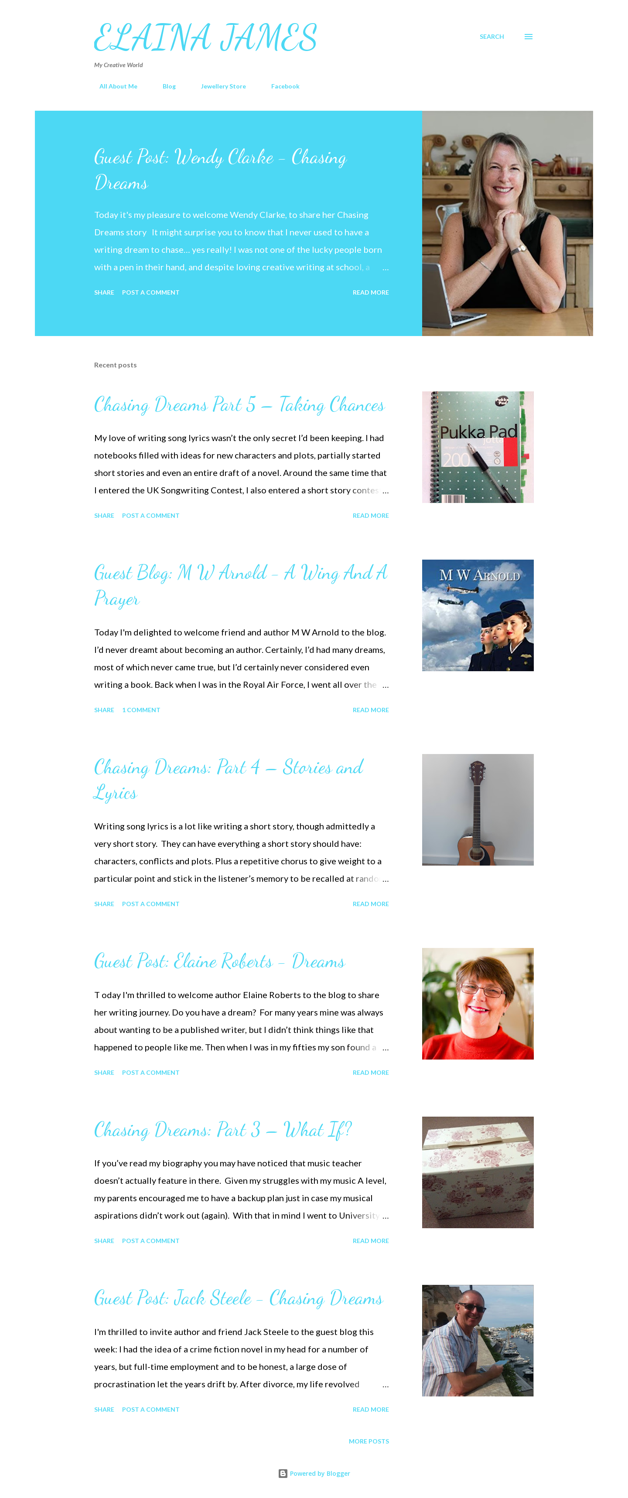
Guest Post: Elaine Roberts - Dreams (219, 960)
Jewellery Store (218, 86)
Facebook (280, 86)
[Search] (492, 36)
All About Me (113, 86)
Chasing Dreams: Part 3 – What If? (223, 1129)
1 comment (141, 709)
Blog (164, 86)
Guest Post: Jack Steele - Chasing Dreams (238, 1297)
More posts (369, 1441)
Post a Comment (151, 292)
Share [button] (104, 292)
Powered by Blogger (314, 1473)
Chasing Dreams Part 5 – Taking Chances (239, 404)
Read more (371, 292)
